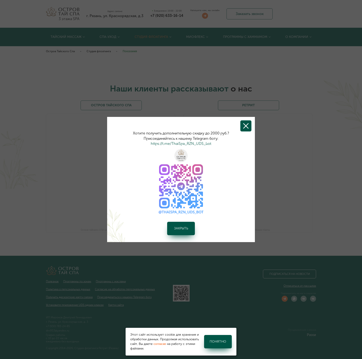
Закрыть (181, 228)
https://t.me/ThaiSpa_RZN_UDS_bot (181, 143)
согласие (160, 344)
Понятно (218, 342)
